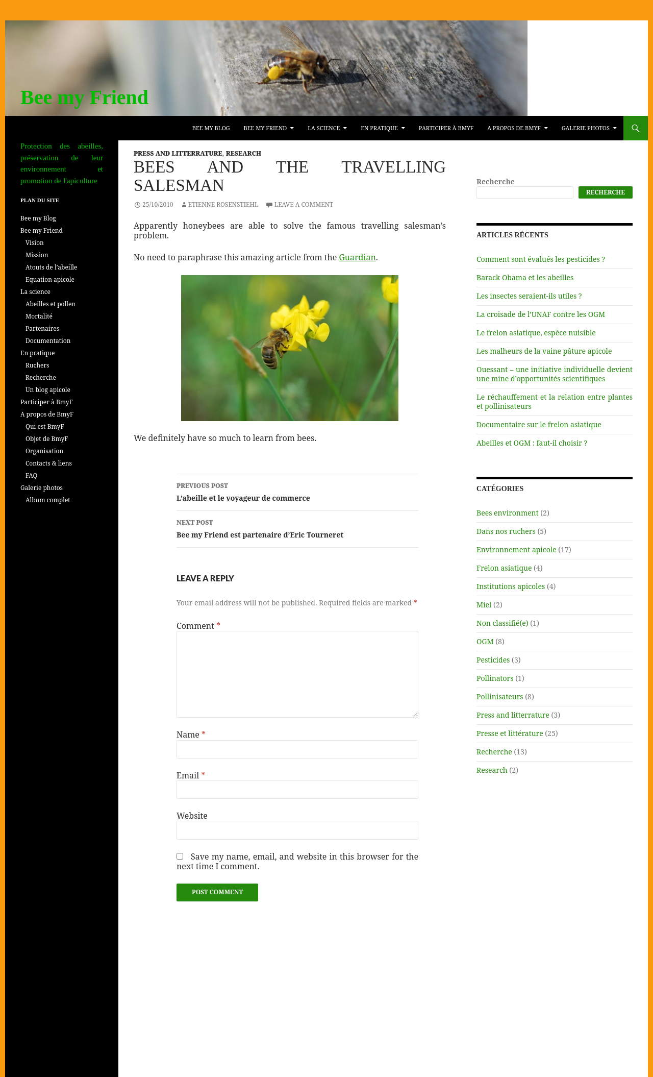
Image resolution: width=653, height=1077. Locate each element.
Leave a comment (304, 204)
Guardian (357, 257)
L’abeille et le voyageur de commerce (297, 491)
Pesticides (493, 660)
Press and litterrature (178, 153)
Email (191, 775)
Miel (483, 604)
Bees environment (507, 513)
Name (191, 735)
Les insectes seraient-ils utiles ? (529, 296)
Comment (198, 626)
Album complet (48, 500)
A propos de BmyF (514, 128)
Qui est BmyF (45, 426)
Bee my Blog (211, 128)
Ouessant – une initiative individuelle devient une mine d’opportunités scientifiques (554, 373)
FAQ (31, 475)
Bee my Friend (84, 97)
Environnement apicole (516, 549)
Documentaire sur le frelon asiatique (538, 424)
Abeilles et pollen (51, 304)
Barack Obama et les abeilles (524, 277)
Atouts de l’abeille (52, 267)
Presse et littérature (509, 733)
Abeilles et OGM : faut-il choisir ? (531, 443)
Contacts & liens (49, 463)
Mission (37, 255)
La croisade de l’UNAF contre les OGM (540, 314)
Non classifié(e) (502, 623)
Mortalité (39, 316)
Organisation (44, 451)
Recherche (495, 181)
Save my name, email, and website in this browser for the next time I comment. (297, 861)
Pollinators (495, 678)
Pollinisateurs (499, 696)
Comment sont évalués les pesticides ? (540, 259)
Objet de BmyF (47, 438)
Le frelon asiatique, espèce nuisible (536, 332)
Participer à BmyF (446, 128)
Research (243, 153)
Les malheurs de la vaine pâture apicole (544, 351)
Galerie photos (586, 128)
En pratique (379, 128)
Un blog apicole (48, 389)
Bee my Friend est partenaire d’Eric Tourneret (297, 528)
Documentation (48, 340)
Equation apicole (50, 279)
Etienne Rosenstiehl (223, 204)
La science (324, 128)
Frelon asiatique (504, 568)
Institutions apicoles (510, 586)
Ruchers (37, 365)
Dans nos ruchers (506, 531)
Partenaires (42, 328)
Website (192, 816)
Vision (35, 242)
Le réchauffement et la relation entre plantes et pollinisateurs (554, 401)
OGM (485, 641)
